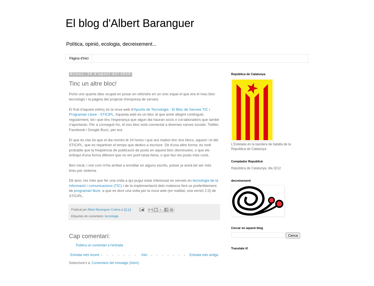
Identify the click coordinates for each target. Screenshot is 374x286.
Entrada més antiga (203, 255)
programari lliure (87, 191)
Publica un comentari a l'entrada (99, 245)
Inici (144, 255)
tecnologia (111, 216)
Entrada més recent (84, 255)
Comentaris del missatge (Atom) (115, 263)
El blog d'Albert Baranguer (130, 23)
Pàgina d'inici (79, 58)
